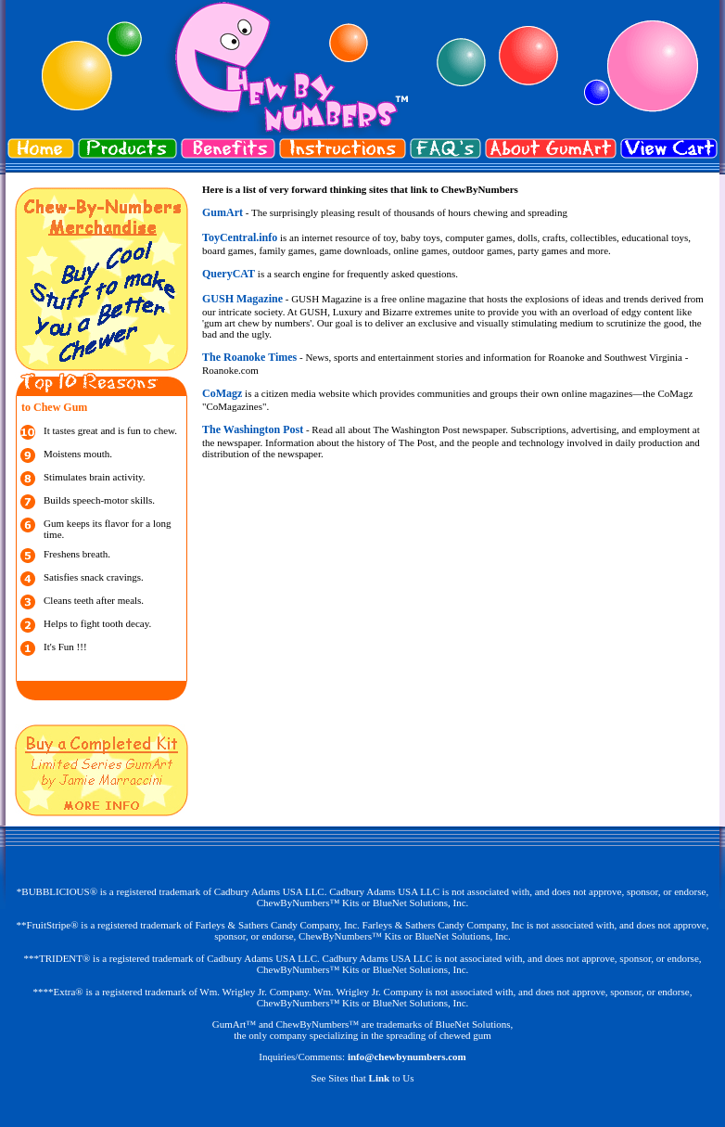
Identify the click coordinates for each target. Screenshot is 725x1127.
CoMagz (222, 393)
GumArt (222, 212)
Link (379, 1077)
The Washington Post (252, 429)
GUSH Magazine (242, 298)
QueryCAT (228, 273)
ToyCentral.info (239, 237)
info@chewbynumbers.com (407, 1056)
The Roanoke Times (249, 357)
